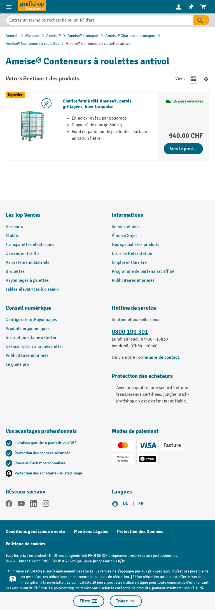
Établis (12, 235)
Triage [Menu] (126, 601)
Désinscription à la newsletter (34, 346)
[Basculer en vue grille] (206, 79)
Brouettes (15, 271)
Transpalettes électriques (30, 244)
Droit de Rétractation (132, 253)
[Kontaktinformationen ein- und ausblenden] (12, 579)
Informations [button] (127, 214)
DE (125, 503)
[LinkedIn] (33, 504)
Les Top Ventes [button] (23, 214)
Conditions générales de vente (35, 531)
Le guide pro (17, 364)
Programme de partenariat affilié (143, 271)
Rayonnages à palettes (27, 280)
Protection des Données (140, 531)
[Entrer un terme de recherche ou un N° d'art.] (99, 20)
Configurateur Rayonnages (31, 319)
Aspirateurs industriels (27, 262)
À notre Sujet (124, 235)
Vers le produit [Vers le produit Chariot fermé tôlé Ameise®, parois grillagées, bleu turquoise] (184, 149)
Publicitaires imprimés (133, 280)
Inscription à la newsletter (31, 337)
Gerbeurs (14, 226)
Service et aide (126, 226)
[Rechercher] (201, 20)
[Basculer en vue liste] (193, 78)
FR (141, 503)
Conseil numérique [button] (28, 307)
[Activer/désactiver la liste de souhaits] (46, 103)
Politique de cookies (25, 544)
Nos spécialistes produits (135, 244)
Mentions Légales (91, 531)
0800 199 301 (130, 332)
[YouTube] (21, 504)
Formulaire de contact (157, 357)
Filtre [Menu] (89, 601)
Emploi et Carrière (129, 262)
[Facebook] (9, 504)
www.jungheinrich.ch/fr (104, 561)
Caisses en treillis (22, 253)
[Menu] (9, 6)
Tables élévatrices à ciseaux (32, 289)
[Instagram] (46, 504)
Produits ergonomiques (28, 328)
